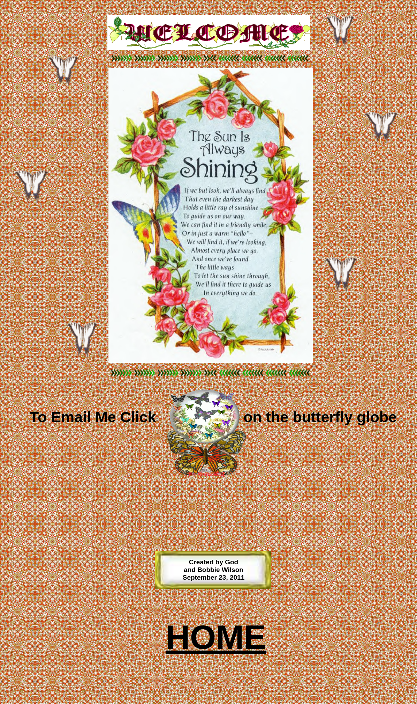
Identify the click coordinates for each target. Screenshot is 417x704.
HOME (216, 637)
